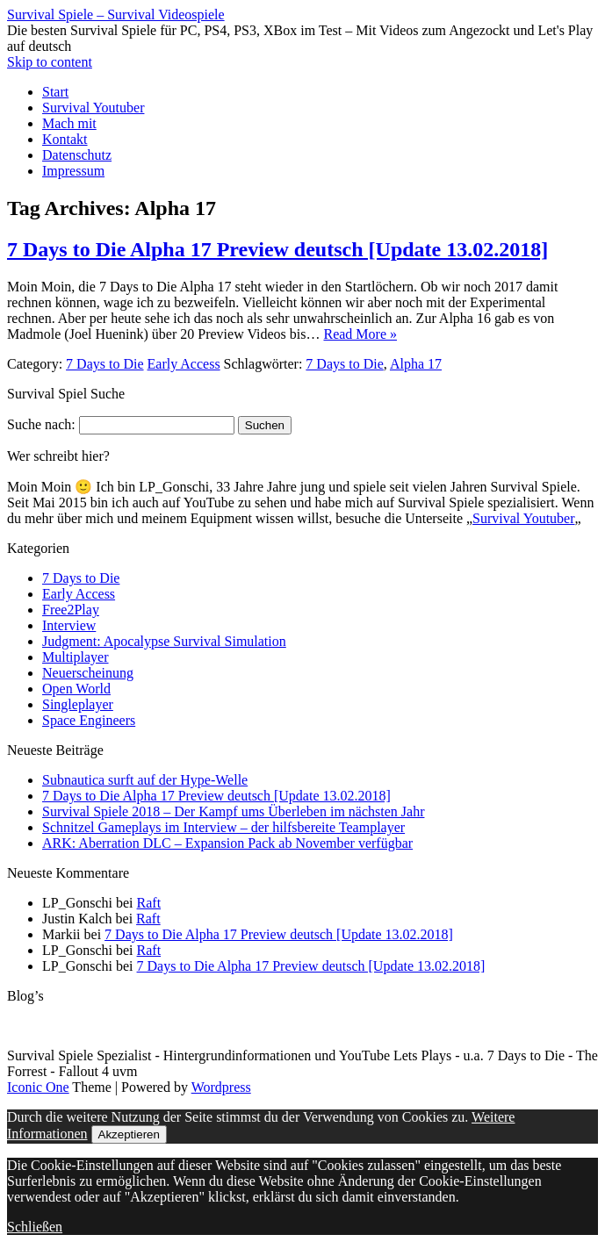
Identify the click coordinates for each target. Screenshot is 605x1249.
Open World (76, 688)
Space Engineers (88, 720)
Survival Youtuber (93, 107)
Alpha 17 (416, 363)
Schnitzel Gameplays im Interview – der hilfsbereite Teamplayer (223, 827)
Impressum (73, 170)
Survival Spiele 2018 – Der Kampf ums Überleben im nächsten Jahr (233, 811)
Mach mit (69, 123)
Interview (69, 625)
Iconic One (38, 1087)
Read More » (360, 334)
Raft (149, 902)
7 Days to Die (104, 363)
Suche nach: (41, 424)
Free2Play (70, 609)
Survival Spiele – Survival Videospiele (116, 14)
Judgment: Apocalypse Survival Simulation (164, 641)
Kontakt (65, 139)
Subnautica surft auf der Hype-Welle (145, 779)
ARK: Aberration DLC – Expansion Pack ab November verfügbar (227, 843)
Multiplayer (75, 657)
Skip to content (49, 61)
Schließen (34, 1226)
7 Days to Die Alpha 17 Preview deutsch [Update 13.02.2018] (277, 249)
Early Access (184, 363)
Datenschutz (77, 154)
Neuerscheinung (87, 672)
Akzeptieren (129, 1134)
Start (55, 91)
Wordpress (221, 1087)
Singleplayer (77, 704)
